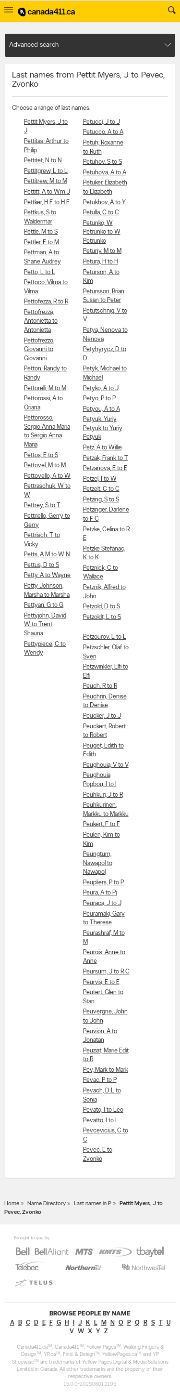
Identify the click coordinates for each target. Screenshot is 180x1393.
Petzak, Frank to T (105, 458)
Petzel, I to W (100, 479)
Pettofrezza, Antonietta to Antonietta (41, 321)
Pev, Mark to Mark (105, 1070)
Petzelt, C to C (101, 489)
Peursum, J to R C (106, 972)
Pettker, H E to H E (47, 202)
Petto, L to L (39, 272)
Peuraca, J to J (102, 903)
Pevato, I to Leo (103, 1110)
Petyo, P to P (99, 398)
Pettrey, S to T (42, 505)
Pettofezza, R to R (46, 302)
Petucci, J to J (101, 122)
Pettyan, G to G (43, 605)
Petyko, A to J (101, 388)
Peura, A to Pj (100, 893)
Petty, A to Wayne (47, 575)
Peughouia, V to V (106, 765)
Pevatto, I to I (100, 1120)
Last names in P (92, 1204)
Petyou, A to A (101, 409)
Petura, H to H (100, 262)
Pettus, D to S (41, 565)
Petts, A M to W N (47, 555)
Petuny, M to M (102, 251)
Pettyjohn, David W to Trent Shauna (45, 625)
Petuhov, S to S (102, 162)
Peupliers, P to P (103, 883)
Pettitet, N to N (43, 161)
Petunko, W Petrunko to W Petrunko (101, 232)
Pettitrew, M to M (45, 181)
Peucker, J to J (102, 716)
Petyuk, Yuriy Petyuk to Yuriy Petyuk (102, 428)
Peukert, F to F (101, 824)
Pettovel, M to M (45, 465)
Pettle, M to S (41, 232)
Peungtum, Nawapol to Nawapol (97, 863)
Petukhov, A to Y (104, 202)
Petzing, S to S (101, 500)
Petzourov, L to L (104, 637)
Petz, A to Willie (102, 448)
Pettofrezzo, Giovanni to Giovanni (39, 350)
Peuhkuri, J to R (103, 795)
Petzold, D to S (101, 607)
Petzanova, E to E (105, 468)
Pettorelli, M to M (45, 388)
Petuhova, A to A (104, 173)
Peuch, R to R (100, 686)
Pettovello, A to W (47, 476)
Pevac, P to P (100, 1080)
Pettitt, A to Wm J (47, 192)
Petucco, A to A (103, 132)
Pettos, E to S (41, 455)
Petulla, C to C (101, 213)
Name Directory (46, 1204)
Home (11, 1204)
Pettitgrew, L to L (46, 171)
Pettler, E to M (41, 242)
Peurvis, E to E (101, 982)
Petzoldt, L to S (102, 617)
